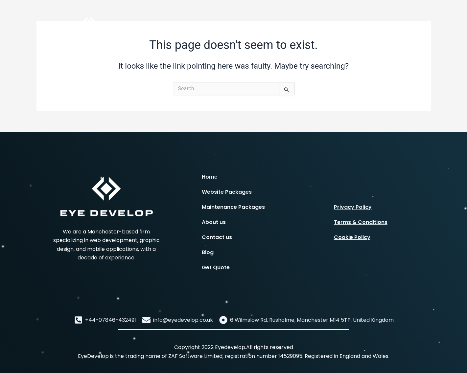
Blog (208, 252)
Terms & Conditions (360, 222)
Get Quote (216, 267)
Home (210, 177)
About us (214, 222)
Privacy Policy (353, 207)
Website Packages (227, 192)
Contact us (217, 237)
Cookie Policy (352, 237)
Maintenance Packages (233, 207)
